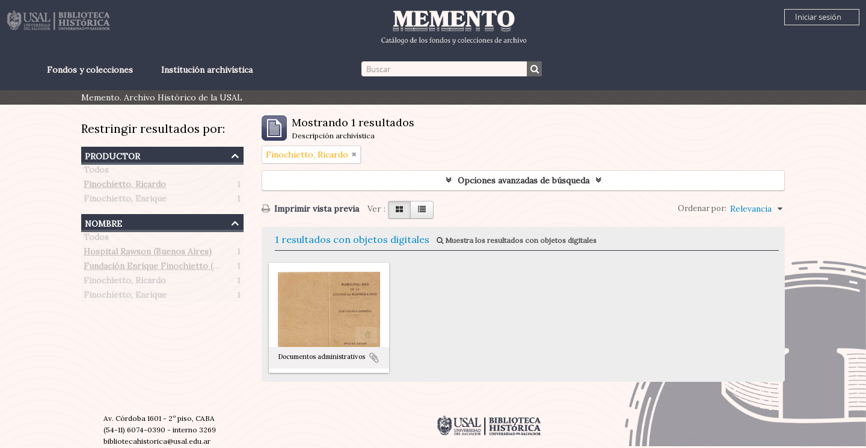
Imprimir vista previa (310, 208)
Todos (96, 172)
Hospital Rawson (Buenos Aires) (148, 253)
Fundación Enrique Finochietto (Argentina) (170, 268)
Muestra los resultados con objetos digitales (517, 240)
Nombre (103, 222)
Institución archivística (207, 69)
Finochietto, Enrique (125, 200)
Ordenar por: (702, 208)
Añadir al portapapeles (374, 358)
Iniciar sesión (818, 16)
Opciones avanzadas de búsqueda (523, 180)
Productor (112, 154)
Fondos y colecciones (90, 69)
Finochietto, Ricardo (125, 186)
